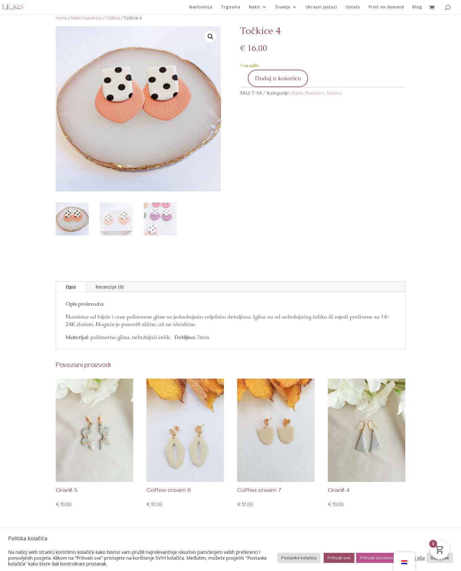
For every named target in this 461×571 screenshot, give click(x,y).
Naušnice (93, 18)
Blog (417, 7)
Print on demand (386, 7)
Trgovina (230, 7)
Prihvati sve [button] (339, 558)
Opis (71, 287)
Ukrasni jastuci (321, 7)
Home (61, 18)
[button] (210, 36)
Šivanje (283, 7)
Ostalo (353, 7)
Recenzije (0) (109, 287)
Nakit (254, 7)
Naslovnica (201, 7)
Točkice (113, 18)
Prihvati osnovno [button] (376, 558)
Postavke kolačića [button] (299, 558)
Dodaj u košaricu (278, 78)
